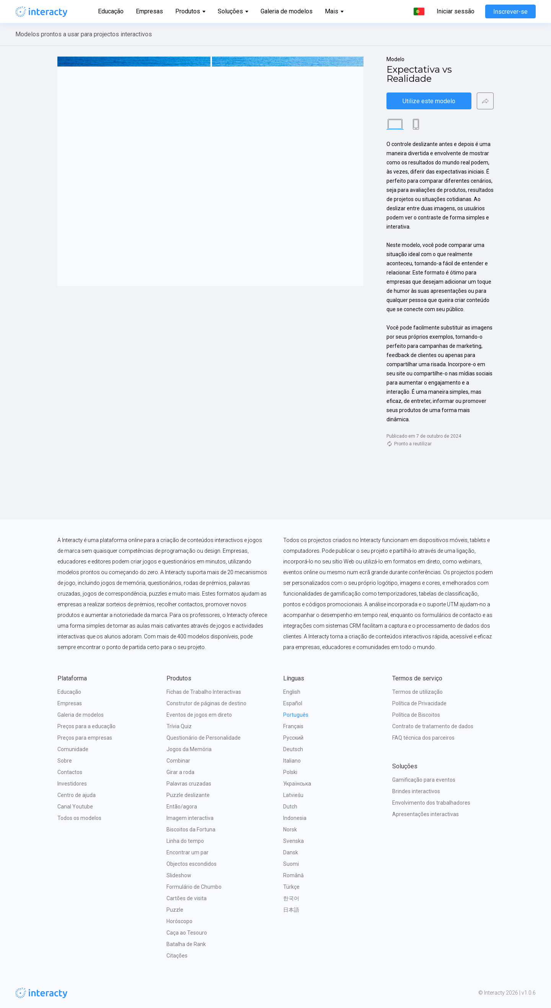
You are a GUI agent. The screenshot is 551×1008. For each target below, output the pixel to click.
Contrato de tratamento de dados (432, 726)
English (291, 692)
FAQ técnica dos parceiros (423, 738)
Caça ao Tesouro (186, 933)
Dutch (290, 806)
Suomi (291, 864)
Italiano (292, 761)
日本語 (291, 910)
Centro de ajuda (76, 795)
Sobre (64, 761)
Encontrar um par (187, 852)
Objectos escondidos (191, 864)
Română (293, 875)
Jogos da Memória (189, 749)
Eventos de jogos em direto (199, 715)
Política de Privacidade (419, 703)
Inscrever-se (510, 11)
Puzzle (174, 910)
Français (293, 726)
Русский (293, 738)
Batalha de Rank (186, 944)
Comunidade (72, 749)
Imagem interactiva (190, 818)
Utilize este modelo (429, 101)
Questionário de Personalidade (203, 738)
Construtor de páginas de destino (206, 703)
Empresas (149, 11)
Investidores (72, 784)
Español (292, 703)
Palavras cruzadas (188, 784)
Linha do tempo (185, 841)
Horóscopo (179, 921)
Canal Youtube (75, 806)
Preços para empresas (84, 738)
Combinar (178, 761)
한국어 (291, 898)
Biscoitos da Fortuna (190, 829)
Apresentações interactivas (425, 814)
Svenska (293, 841)
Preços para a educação (86, 726)
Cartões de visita (186, 898)
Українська (297, 784)
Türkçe (291, 887)
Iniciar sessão (455, 11)
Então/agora (181, 806)
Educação (111, 11)
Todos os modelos (79, 818)
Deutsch (293, 749)
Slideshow (178, 875)
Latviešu (293, 795)
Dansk (290, 852)
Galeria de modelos (287, 11)
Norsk (290, 829)
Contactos (69, 772)
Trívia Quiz (179, 726)
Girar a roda (180, 772)
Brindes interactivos (416, 791)
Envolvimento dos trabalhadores (431, 803)
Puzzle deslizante (188, 795)
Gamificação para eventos (423, 780)
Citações (176, 956)
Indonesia (294, 818)
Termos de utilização (417, 692)
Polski (290, 772)
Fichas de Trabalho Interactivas (203, 692)
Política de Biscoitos (416, 715)
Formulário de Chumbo (194, 887)
